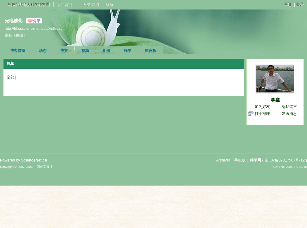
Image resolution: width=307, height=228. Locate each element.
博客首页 (17, 50)
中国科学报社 (43, 166)
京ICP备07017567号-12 (285, 160)
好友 (127, 50)
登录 (300, 4)
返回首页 (64, 4)
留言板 (150, 50)
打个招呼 (262, 113)
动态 (43, 50)
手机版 (240, 160)
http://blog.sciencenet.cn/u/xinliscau (34, 28)
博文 (64, 50)
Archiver (223, 160)
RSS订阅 (91, 4)
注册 (287, 4)
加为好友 (262, 106)
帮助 (109, 4)
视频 (85, 50)
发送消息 (289, 113)
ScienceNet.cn (34, 160)
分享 (37, 21)
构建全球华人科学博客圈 (29, 4)
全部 (10, 77)
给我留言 (289, 106)
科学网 (255, 160)
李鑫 (275, 99)
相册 (106, 50)
